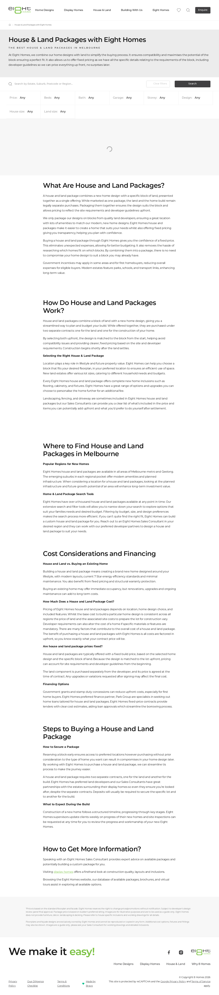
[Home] (10, 25)
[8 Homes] (20, 10)
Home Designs (46, 10)
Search (192, 84)
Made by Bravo (91, 983)
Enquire (203, 10)
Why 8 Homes (201, 964)
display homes (63, 871)
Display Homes (75, 10)
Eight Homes (162, 10)
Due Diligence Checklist (35, 983)
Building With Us (133, 10)
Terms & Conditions (63, 983)
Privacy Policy (13, 983)
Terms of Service (200, 981)
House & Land (103, 10)
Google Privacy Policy (173, 981)
